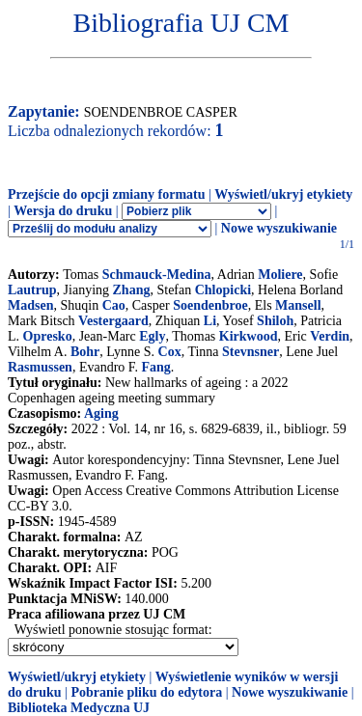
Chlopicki (223, 290)
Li (210, 321)
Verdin (329, 336)
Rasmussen (40, 367)
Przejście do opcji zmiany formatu (107, 194)
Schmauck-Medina (156, 274)
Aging (101, 413)
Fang (156, 367)
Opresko (47, 336)
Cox (169, 351)
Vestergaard (113, 321)
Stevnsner (250, 351)
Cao (113, 305)
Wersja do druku (63, 211)
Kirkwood (248, 336)
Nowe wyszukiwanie (279, 228)
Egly (152, 336)
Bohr (84, 351)
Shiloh (275, 321)
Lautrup (32, 290)
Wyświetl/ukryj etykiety (283, 194)
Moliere (280, 274)
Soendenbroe (210, 305)
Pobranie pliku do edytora (146, 692)
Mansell (297, 305)
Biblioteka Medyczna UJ (79, 708)
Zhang (132, 290)
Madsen (30, 305)
